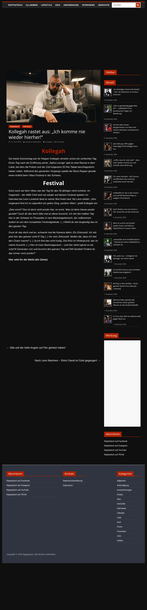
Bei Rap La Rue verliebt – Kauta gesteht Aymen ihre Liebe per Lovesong (125, 286)
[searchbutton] (138, 5)
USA (119, 536)
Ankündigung (71, 5)
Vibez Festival (58, 142)
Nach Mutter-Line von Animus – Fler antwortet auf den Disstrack (126, 210)
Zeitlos (120, 540)
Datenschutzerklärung (72, 481)
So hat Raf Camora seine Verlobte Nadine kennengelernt (126, 271)
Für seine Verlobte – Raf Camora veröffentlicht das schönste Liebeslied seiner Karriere (126, 179)
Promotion (121, 531)
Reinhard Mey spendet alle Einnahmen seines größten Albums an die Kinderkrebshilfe (125, 302)
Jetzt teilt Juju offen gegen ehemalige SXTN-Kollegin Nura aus (125, 146)
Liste (119, 517)
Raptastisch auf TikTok (114, 454)
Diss (57, 5)
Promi (119, 527)
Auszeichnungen (124, 490)
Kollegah (49, 142)
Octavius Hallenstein (33, 142)
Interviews (88, 5)
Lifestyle (46, 5)
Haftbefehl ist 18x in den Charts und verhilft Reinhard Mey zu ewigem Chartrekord (125, 195)
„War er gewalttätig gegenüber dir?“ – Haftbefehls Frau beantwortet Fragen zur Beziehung (125, 110)
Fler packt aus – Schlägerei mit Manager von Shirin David (125, 257)
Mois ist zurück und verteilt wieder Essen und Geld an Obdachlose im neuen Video (124, 226)
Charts (120, 494)
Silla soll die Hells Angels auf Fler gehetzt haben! (36, 347)
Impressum (68, 485)
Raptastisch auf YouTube (115, 450)
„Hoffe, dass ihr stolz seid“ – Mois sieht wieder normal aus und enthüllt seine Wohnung (126, 163)
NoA (119, 522)
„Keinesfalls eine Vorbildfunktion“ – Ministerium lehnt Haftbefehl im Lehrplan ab (126, 242)
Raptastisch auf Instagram (115, 445)
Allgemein (32, 5)
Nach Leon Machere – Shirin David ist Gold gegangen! (67, 360)
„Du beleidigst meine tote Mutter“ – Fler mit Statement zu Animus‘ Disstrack (126, 92)
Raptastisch (15, 5)
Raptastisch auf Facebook (115, 441)
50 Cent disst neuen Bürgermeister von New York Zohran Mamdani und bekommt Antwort (126, 129)
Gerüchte (104, 5)
